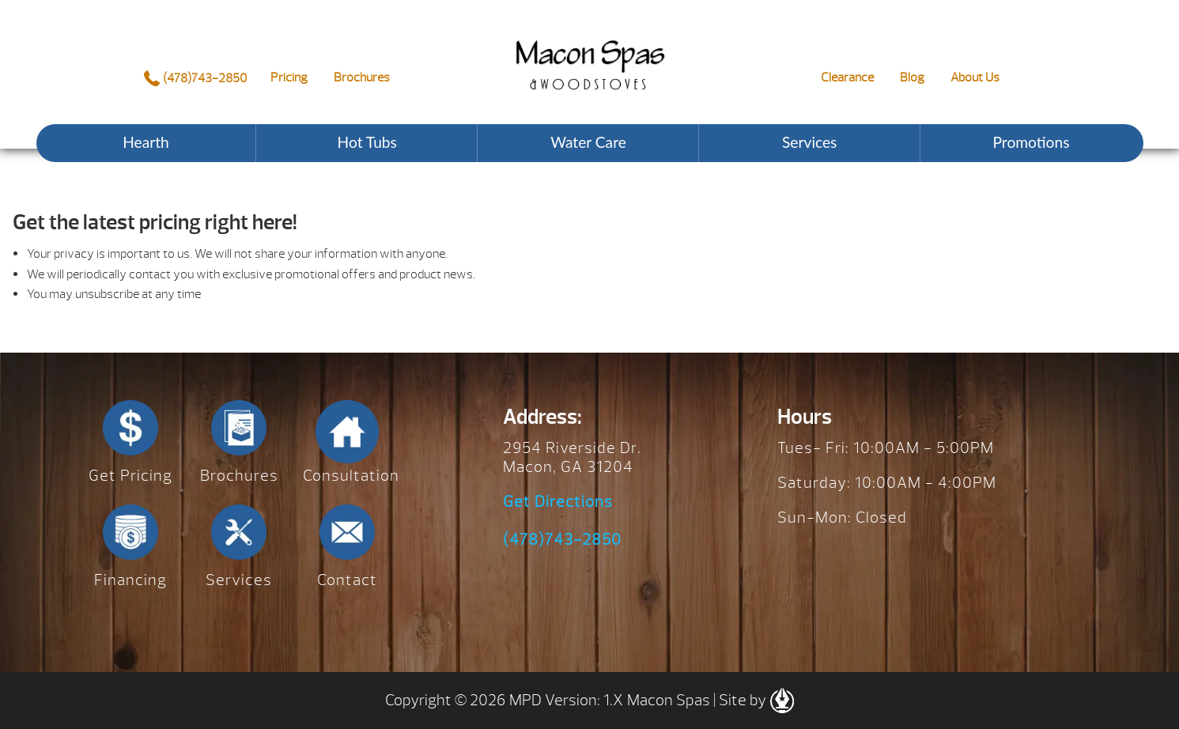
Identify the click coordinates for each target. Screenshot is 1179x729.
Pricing (289, 77)
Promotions (1030, 142)
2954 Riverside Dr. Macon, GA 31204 (572, 457)
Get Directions (558, 502)
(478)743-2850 (195, 78)
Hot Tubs (367, 142)
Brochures (362, 77)
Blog (912, 77)
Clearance (847, 77)
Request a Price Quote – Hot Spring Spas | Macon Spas (590, 52)
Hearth (146, 142)
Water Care (588, 142)
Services (809, 142)
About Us (975, 77)
